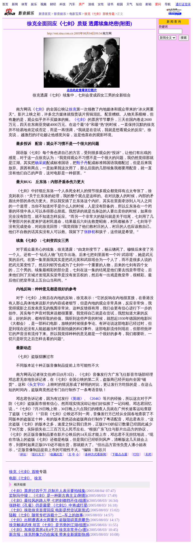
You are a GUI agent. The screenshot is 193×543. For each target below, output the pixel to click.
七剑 (38, 109)
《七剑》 (80, 120)
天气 (129, 4)
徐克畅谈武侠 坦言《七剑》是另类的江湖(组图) (48, 525)
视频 (43, 4)
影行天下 (38, 454)
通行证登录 (183, 4)
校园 (120, 4)
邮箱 (149, 4)
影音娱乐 (60, 14)
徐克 (72, 109)
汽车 (72, 4)
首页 (5, 4)
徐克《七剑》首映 (24, 472)
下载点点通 (119, 454)
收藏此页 (56, 454)
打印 (136, 454)
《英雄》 (76, 399)
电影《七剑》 (20, 478)
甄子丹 (82, 163)
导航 (168, 4)
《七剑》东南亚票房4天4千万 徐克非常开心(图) (48, 530)
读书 (110, 4)
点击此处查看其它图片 (82, 90)
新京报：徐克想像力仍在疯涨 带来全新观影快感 (49, 534)
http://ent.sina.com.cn (60, 33)
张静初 (89, 232)
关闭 (148, 454)
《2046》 (95, 399)
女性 (101, 4)
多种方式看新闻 (95, 454)
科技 (63, 4)
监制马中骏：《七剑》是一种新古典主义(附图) (48, 496)
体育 (24, 4)
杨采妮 (40, 163)
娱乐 (34, 4)
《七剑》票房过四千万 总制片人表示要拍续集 (47, 491)
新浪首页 (45, 14)
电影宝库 (75, 14)
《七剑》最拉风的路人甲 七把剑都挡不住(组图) (48, 501)
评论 (23, 454)
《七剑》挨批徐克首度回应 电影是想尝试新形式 (49, 510)
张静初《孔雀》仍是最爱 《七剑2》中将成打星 (48, 505)
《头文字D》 (36, 385)
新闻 (15, 4)
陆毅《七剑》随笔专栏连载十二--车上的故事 (46, 515)
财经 (53, 4)
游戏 (91, 4)
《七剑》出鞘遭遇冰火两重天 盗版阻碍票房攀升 (49, 520)
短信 (139, 4)
